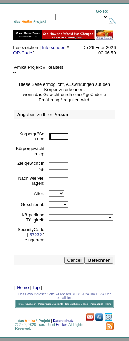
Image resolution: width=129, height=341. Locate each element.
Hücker (61, 325)
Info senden (53, 47)
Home (23, 287)
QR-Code (22, 52)
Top (36, 287)
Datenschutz (63, 321)
